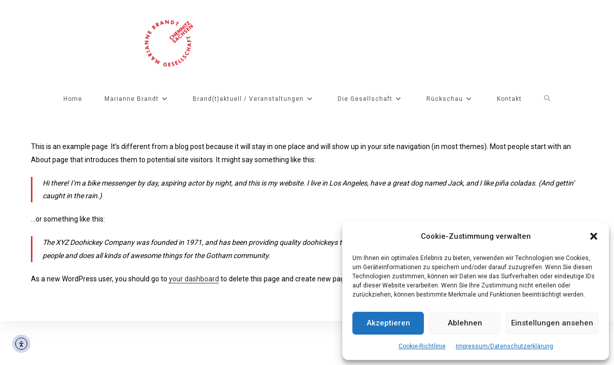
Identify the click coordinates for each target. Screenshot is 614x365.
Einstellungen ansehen (552, 322)
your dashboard (194, 279)
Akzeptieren (388, 322)
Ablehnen (465, 322)
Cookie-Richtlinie (422, 346)
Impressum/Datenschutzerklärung (504, 346)
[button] (594, 236)
